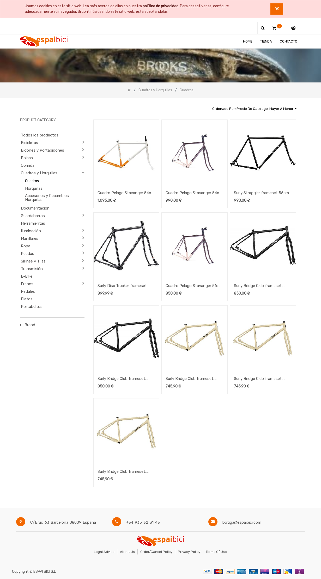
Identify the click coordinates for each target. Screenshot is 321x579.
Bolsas (27, 158)
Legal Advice (104, 552)
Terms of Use (216, 552)
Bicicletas (29, 142)
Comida (27, 165)
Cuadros (32, 181)
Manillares (29, 238)
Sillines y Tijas (33, 261)
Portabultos (32, 306)
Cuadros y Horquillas (39, 173)
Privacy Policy (189, 552)
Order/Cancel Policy (156, 552)
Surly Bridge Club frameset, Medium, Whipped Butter (258, 379)
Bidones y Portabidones (42, 150)
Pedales (28, 291)
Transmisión (32, 268)
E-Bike (26, 276)
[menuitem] (248, 41)
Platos (27, 299)
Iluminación (31, 231)
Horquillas (34, 188)
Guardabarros (33, 215)
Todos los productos (39, 135)
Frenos (27, 284)
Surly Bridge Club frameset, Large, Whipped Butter (190, 379)
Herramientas (33, 223)
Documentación (35, 208)
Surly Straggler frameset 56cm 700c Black (261, 193)
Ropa (25, 246)
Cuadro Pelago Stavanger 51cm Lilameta (194, 286)
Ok (277, 9)
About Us (127, 552)
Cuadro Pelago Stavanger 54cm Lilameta (194, 193)
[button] (254, 108)
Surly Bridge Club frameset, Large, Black (258, 286)
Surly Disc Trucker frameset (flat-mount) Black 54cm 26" (123, 286)
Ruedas (27, 253)
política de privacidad (160, 6)
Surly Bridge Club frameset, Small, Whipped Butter (122, 472)
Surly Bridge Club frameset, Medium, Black (122, 379)
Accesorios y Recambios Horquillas (47, 197)
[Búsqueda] (201, 106)
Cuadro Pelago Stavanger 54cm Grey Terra (126, 193)
